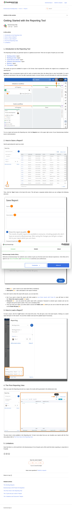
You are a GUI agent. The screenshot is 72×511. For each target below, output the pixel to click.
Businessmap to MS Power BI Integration (14, 487)
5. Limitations (7, 42)
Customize (36, 265)
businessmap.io (48, 2)
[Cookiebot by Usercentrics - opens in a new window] (62, 244)
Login (65, 2)
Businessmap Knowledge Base (10, 8)
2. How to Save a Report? (10, 37)
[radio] (32, 463)
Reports (25, 8)
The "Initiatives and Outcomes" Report (13, 496)
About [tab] (59, 249)
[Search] (56, 8)
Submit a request (58, 2)
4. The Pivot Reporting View (11, 40)
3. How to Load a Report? (10, 38)
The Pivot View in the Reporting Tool (23, 437)
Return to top (8, 475)
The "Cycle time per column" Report (13, 493)
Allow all (58, 265)
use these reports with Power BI (46, 297)
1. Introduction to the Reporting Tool (13, 35)
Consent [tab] (13, 249)
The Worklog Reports (9, 485)
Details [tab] (36, 249)
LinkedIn (9, 454)
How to (20, 8)
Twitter (7, 454)
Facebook (5, 454)
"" (11, 56)
